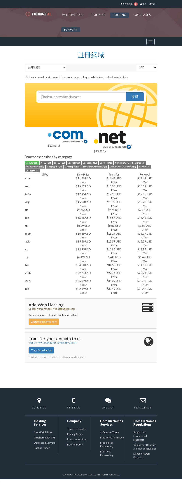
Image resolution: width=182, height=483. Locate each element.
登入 (143, 4)
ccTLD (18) (59, 163)
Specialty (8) (74, 163)
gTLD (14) (46, 163)
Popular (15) (32, 163)
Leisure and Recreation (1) (123, 167)
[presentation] (94, 112)
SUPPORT (71, 29)
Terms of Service (76, 429)
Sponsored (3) (90, 163)
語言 (153, 4)
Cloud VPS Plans (43, 432)
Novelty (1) (144, 167)
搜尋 (135, 97)
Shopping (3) (32, 170)
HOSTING (119, 14)
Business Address (77, 439)
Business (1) (106, 163)
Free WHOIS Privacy (112, 437)
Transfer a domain (41, 350)
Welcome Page (73, 14)
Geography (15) (72, 167)
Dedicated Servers (44, 442)
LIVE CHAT (108, 407)
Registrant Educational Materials (140, 436)
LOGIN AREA (142, 14)
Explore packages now (44, 321)
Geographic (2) (54, 167)
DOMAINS (98, 14)
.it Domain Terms (110, 432)
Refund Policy (75, 444)
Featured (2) (138, 163)
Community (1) (122, 163)
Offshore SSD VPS (44, 437)
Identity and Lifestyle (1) (95, 167)
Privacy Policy (75, 434)
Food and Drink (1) (35, 167)
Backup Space (42, 447)
